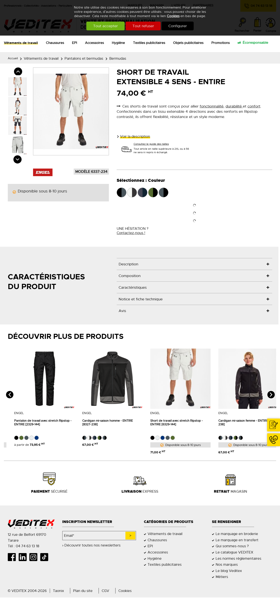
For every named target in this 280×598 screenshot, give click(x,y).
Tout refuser (143, 26)
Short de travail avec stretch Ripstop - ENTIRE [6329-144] (170, 423)
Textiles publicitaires (149, 43)
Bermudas (117, 58)
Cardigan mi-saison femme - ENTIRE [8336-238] (242, 423)
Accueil (13, 58)
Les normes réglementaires (238, 559)
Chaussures (55, 43)
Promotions (220, 43)
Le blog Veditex (229, 571)
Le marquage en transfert (237, 540)
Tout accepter (102, 26)
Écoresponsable (255, 42)
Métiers (222, 577)
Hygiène (118, 43)
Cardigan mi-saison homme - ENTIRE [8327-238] (101, 423)
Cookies (173, 16)
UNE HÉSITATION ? (132, 230)
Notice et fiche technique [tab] (141, 299)
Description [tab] (128, 264)
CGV (105, 591)
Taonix (58, 591)
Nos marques (227, 565)
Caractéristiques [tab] (133, 287)
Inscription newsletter (87, 522)
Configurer (180, 26)
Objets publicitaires (188, 43)
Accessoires (94, 43)
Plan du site (83, 591)
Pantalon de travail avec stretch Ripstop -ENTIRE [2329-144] (36, 423)
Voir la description (135, 136)
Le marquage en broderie (237, 534)
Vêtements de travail (21, 43)
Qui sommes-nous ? (232, 546)
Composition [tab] (130, 275)
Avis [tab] (122, 310)
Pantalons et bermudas (84, 58)
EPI (74, 43)
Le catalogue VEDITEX (234, 553)
